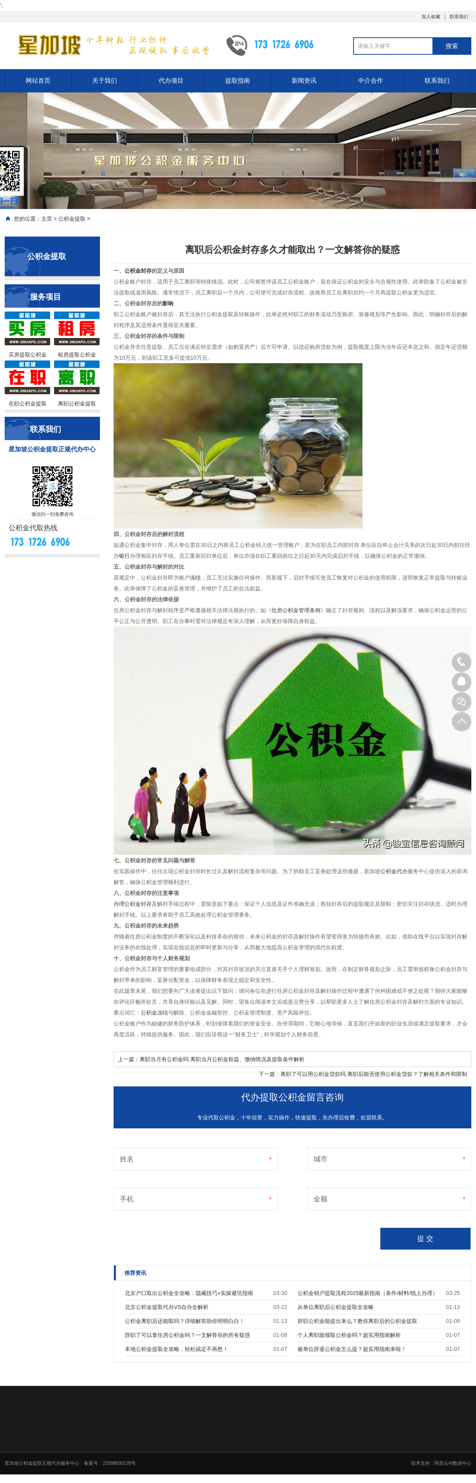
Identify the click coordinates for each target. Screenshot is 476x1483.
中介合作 (370, 80)
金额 (320, 1199)
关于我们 (104, 80)
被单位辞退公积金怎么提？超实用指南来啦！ (352, 1349)
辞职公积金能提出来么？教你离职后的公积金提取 (357, 1321)
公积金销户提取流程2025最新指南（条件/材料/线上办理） (368, 1293)
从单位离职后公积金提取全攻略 (336, 1307)
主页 (46, 219)
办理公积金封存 (133, 904)
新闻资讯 (304, 80)
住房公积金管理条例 (295, 610)
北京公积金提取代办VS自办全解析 (166, 1307)
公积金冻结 (154, 1013)
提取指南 (237, 80)
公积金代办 (394, 871)
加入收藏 (431, 16)
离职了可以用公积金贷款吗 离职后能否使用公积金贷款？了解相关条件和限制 (373, 1074)
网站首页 (38, 80)
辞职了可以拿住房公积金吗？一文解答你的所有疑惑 (187, 1335)
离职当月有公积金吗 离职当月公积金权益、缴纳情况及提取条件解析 (222, 1059)
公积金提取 (72, 219)
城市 (320, 1159)
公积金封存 (138, 271)
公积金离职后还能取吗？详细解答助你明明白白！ (185, 1321)
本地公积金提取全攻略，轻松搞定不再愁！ (176, 1349)
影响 (168, 303)
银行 (124, 556)
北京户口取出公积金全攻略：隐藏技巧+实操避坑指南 (189, 1293)
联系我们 (459, 16)
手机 (127, 1199)
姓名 (127, 1159)
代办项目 (171, 80)
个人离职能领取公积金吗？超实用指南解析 (349, 1335)
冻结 (195, 577)
